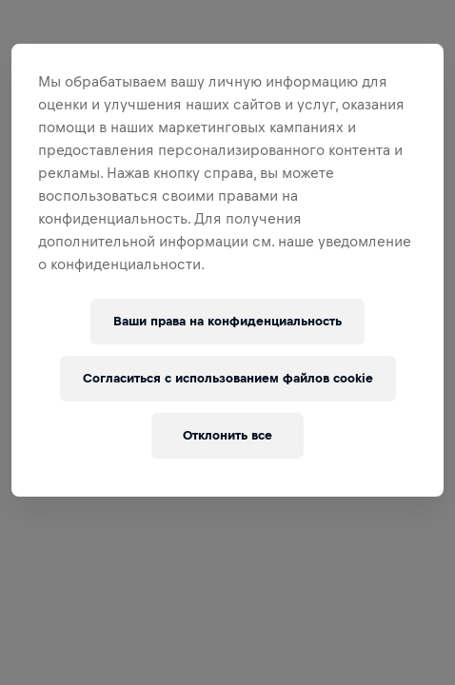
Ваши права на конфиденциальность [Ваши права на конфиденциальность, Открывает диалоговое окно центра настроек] (227, 321)
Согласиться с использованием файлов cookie (228, 378)
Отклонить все (227, 435)
